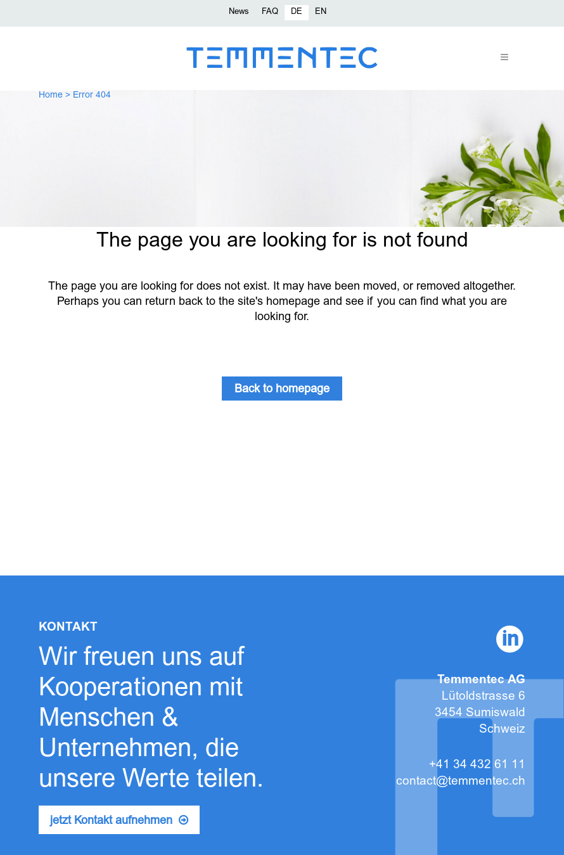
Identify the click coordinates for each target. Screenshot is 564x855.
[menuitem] (297, 12)
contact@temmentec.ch (460, 782)
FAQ (270, 12)
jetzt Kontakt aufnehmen (119, 820)
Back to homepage (282, 389)
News (239, 12)
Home (51, 95)
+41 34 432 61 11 (477, 765)
